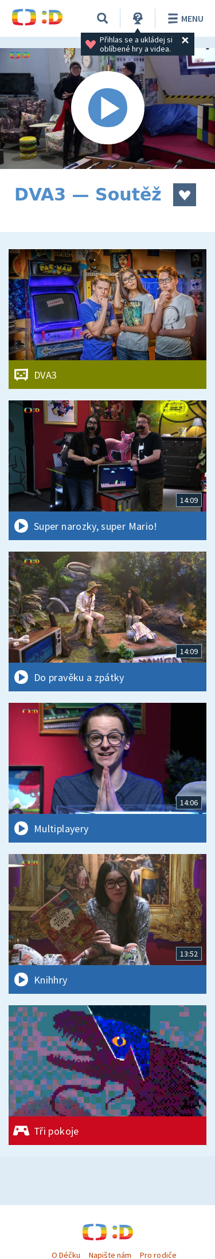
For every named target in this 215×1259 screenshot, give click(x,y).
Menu (184, 18)
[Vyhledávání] (102, 18)
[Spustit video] (107, 108)
